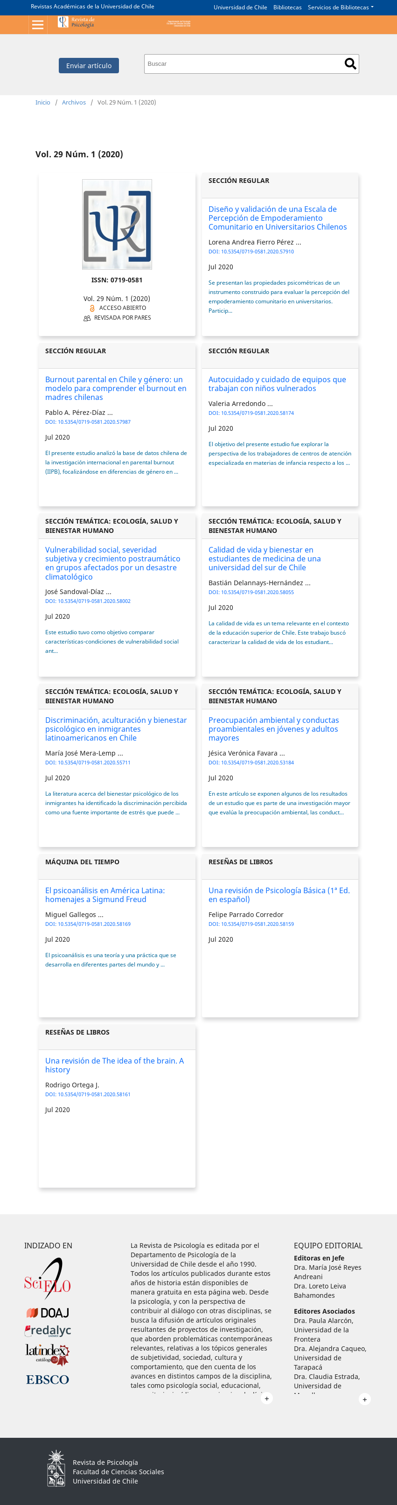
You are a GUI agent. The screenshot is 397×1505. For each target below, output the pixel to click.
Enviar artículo (88, 65)
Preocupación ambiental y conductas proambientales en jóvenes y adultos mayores (274, 729)
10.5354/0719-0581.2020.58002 (94, 600)
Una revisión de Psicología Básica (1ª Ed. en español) (279, 894)
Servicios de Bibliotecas (338, 7)
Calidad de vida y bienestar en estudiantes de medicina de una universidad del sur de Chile (265, 559)
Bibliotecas (287, 7)
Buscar (350, 64)
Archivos (74, 102)
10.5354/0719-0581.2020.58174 (257, 412)
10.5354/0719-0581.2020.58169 (94, 923)
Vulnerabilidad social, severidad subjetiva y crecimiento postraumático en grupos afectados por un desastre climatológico (113, 563)
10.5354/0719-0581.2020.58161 (94, 1094)
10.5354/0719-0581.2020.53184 (257, 762)
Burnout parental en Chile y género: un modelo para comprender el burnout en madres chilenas (116, 388)
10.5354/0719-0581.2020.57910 (257, 251)
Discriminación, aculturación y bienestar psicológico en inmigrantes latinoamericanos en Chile (116, 729)
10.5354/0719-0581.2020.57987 (94, 421)
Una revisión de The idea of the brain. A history (114, 1065)
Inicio (42, 102)
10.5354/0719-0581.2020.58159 (257, 923)
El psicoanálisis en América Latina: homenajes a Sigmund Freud (105, 894)
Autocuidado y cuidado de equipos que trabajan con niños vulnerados (277, 383)
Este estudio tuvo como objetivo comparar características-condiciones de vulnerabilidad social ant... (112, 641)
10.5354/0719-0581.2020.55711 (94, 762)
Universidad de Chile (240, 7)
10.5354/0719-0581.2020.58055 (257, 591)
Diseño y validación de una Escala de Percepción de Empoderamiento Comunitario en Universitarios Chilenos (278, 218)
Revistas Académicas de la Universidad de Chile (92, 6)
